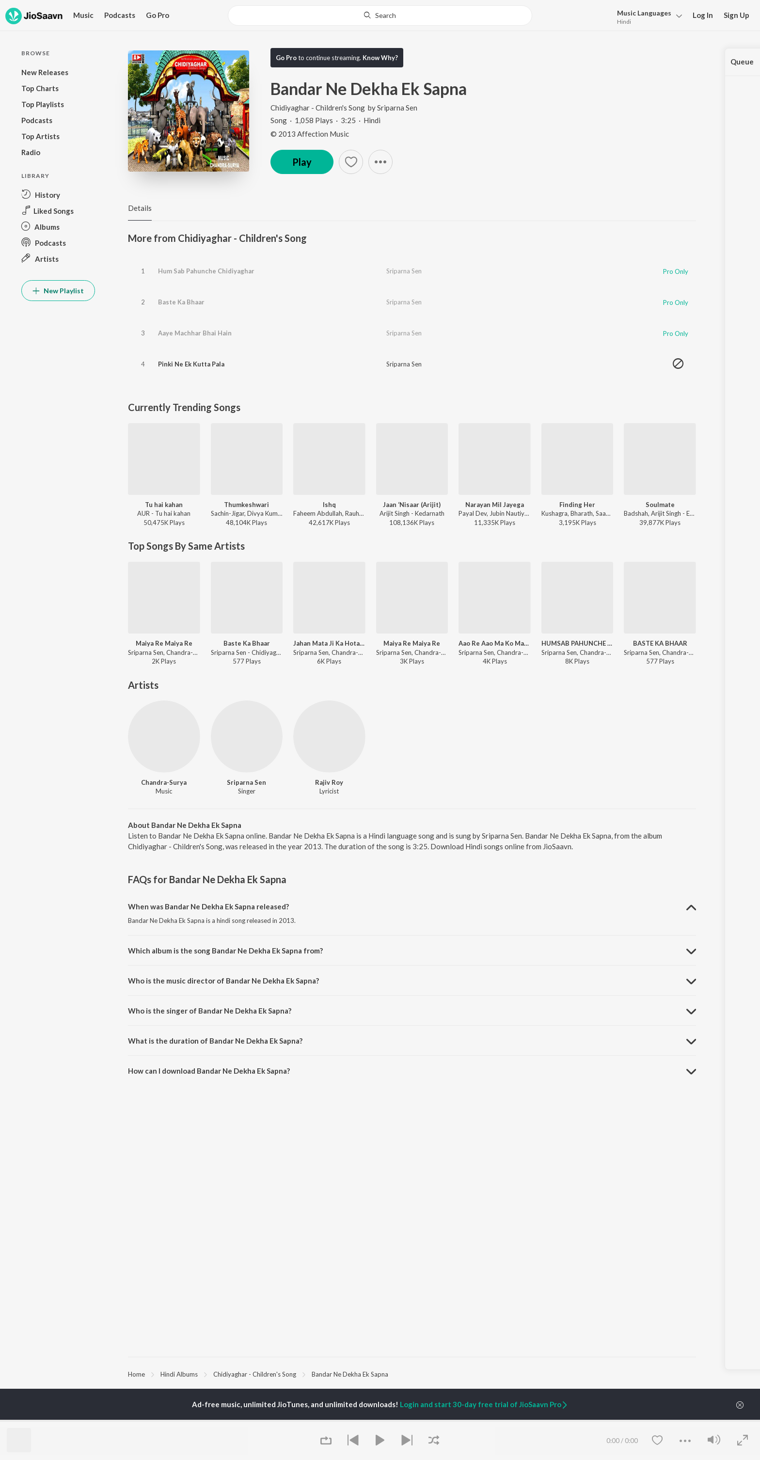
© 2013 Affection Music (309, 133)
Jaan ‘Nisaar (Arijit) (412, 504)
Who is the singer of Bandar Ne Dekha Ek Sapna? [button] (209, 1010)
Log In (703, 15)
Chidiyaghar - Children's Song (318, 107)
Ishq (329, 504)
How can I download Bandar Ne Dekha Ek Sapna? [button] (209, 1070)
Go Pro (157, 15)
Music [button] (83, 15)
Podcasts (119, 15)
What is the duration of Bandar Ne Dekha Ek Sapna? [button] (215, 1040)
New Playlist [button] (58, 290)
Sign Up (736, 15)
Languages (644, 13)
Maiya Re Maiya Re (164, 643)
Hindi (624, 21)
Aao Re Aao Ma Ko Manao (495, 643)
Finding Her (577, 504)
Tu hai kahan (164, 504)
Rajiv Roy (329, 782)
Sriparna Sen (397, 107)
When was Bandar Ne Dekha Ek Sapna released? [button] (208, 906)
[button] (647, 16)
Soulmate (660, 504)
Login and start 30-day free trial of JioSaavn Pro (484, 1404)
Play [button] (302, 162)
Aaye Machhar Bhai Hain (195, 333)
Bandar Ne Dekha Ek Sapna (350, 1374)
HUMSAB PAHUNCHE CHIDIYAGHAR (577, 643)
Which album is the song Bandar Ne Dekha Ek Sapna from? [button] (225, 950)
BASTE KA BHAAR (660, 643)
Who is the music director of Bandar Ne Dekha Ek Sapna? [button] (223, 980)
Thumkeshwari (246, 504)
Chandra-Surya (164, 782)
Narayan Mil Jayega (494, 504)
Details (140, 208)
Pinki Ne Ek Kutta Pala (191, 364)
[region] (412, 1373)
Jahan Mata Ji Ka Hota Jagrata (329, 643)
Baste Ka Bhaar (181, 302)
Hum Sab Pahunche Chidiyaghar (206, 271)
